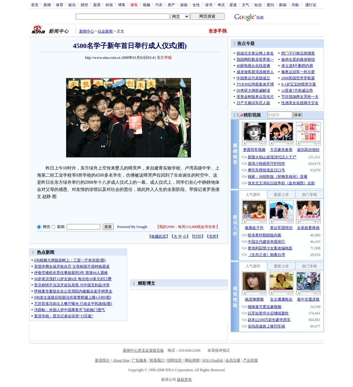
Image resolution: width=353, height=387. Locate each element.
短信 (258, 5)
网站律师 (192, 360)
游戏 (184, 5)
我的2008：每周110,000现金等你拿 (187, 227)
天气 (245, 5)
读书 (208, 5)
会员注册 (232, 360)
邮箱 (283, 5)
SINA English (212, 360)
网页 (46, 227)
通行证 (310, 5)
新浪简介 (102, 360)
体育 (59, 5)
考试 (221, 5)
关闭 (212, 236)
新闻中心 (86, 31)
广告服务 (139, 360)
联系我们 (157, 360)
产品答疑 (250, 360)
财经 (84, 5)
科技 (109, 5)
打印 (197, 236)
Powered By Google (132, 227)
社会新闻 (105, 31)
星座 (233, 5)
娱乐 (72, 5)
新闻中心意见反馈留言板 (143, 350)
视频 (146, 5)
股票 (97, 5)
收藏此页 (158, 236)
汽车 (159, 5)
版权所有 (184, 379)
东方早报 (164, 57)
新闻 (47, 5)
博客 (121, 5)
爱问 (270, 5)
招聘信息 (174, 360)
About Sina (121, 360)
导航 (295, 5)
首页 (34, 5)
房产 (171, 5)
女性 (196, 5)
